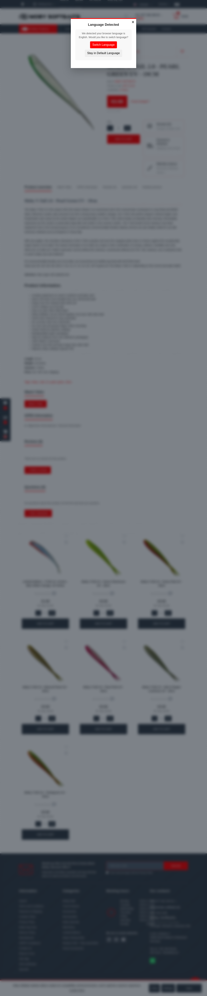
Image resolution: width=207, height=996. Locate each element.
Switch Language (103, 44)
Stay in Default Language (103, 53)
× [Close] (133, 22)
